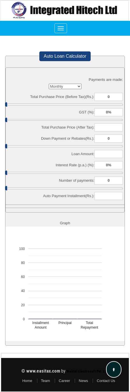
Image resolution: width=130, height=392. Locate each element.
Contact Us (106, 381)
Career (64, 381)
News (83, 381)
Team (45, 381)
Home (27, 381)
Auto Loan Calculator (65, 56)
